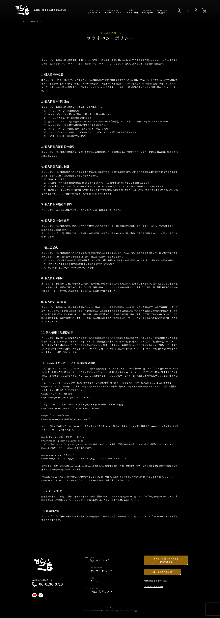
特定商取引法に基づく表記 (155, 580)
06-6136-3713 (47, 584)
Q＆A (131, 11)
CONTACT (147, 11)
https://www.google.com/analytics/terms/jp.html (65, 397)
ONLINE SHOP (113, 11)
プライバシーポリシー (153, 586)
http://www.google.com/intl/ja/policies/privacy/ (65, 419)
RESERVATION (162, 11)
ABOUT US (94, 11)
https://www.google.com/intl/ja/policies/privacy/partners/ (70, 408)
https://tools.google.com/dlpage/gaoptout (62, 440)
